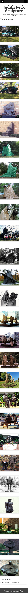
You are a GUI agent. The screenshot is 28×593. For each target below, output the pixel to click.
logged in (8, 582)
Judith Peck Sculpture (14, 9)
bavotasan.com (20, 591)
